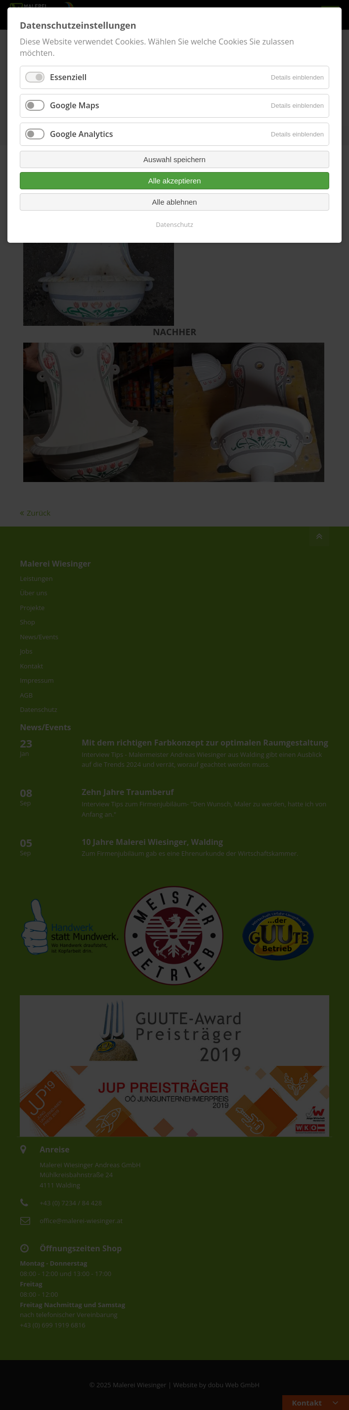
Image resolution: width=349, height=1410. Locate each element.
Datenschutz (174, 224)
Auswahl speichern (174, 159)
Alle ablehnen (174, 202)
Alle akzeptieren (174, 180)
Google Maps (74, 105)
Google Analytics (81, 134)
